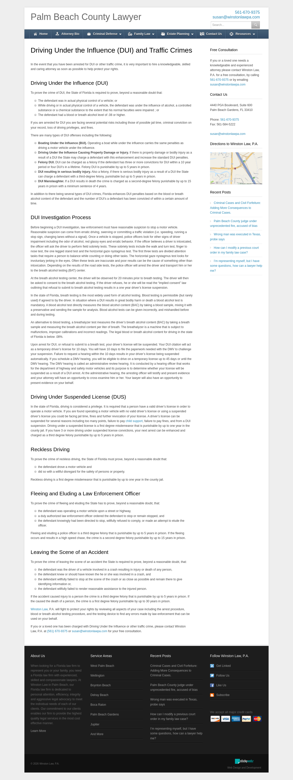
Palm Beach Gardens (104, 714)
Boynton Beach (100, 685)
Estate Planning (175, 35)
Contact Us (214, 34)
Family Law (139, 35)
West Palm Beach (102, 666)
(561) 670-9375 (57, 631)
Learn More (38, 731)
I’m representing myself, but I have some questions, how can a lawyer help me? (236, 265)
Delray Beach (99, 695)
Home (43, 34)
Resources (240, 35)
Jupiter (94, 724)
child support (134, 421)
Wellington (97, 675)
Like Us (221, 685)
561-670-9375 (247, 12)
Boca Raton (98, 704)
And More (96, 734)
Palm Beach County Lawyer (86, 16)
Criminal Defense (102, 35)
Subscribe (222, 695)
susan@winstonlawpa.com (236, 17)
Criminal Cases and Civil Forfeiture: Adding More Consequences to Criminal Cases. (235, 207)
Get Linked (223, 666)
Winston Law (39, 609)
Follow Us (222, 675)
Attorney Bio (70, 34)
